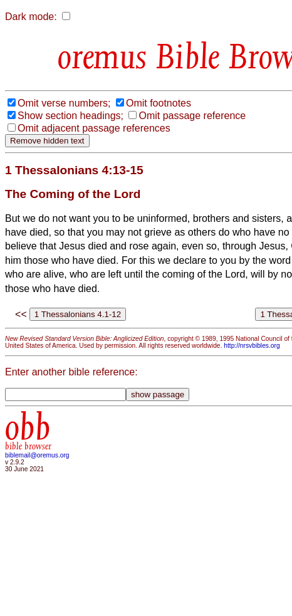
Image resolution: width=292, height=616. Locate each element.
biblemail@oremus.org (37, 455)
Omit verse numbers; (64, 103)
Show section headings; (70, 115)
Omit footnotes (158, 103)
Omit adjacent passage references (94, 128)
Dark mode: (31, 16)
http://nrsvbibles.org (251, 345)
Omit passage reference (192, 115)
